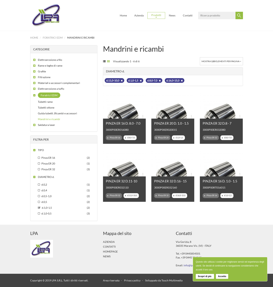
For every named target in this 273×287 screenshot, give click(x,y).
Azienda (139, 15)
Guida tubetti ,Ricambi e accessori (57, 113)
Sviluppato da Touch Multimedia (163, 280)
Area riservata (111, 280)
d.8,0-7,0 (154, 80)
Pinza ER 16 (113, 138)
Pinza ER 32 (210, 138)
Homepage (110, 251)
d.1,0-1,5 (135, 80)
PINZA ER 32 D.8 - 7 (217, 123)
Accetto (222, 276)
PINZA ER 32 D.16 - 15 (170, 181)
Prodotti (156, 15)
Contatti (188, 15)
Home (123, 15)
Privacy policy (132, 280)
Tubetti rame (45, 101)
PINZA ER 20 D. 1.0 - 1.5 (171, 123)
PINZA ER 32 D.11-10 (121, 181)
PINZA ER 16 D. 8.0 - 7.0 (123, 123)
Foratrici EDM (53, 37)
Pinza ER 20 (162, 138)
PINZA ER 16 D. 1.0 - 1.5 (220, 181)
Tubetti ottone (46, 107)
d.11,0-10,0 (114, 80)
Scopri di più (205, 276)
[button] (47, 59)
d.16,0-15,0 (174, 80)
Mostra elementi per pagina (221, 61)
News (172, 15)
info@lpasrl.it (191, 265)
